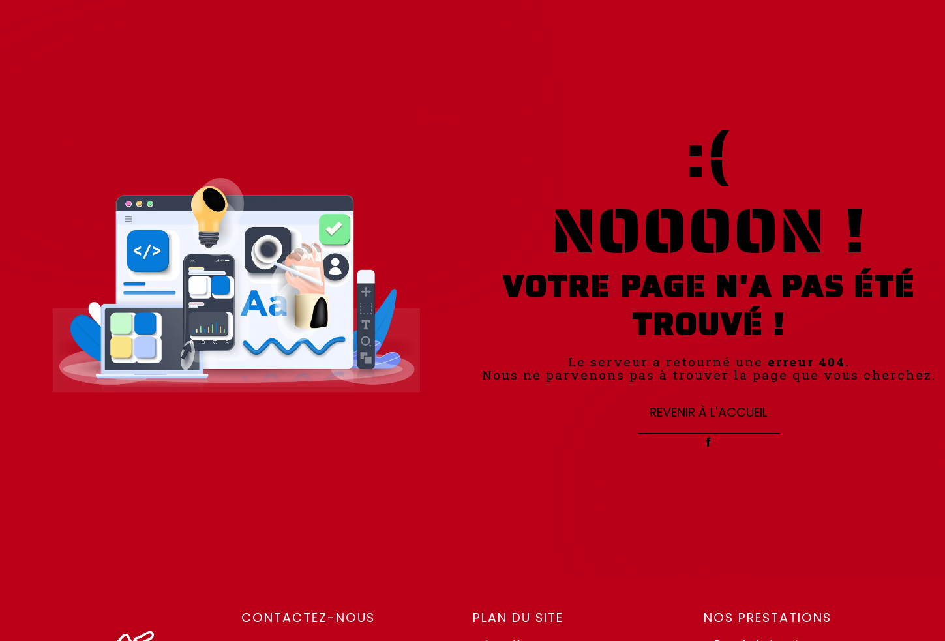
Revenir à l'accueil (709, 412)
